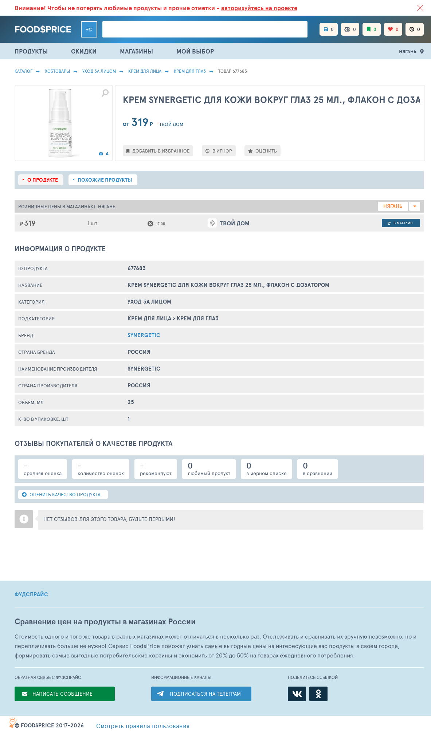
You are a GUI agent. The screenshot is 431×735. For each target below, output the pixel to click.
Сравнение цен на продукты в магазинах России (105, 621)
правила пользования (142, 725)
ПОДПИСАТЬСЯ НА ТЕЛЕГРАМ (205, 693)
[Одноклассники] (318, 694)
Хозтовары (57, 71)
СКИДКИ (84, 51)
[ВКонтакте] (297, 694)
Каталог (23, 71)
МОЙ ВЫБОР (195, 51)
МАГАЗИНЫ (136, 51)
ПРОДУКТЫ (31, 51)
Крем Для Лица (144, 71)
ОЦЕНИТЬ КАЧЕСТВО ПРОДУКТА (61, 494)
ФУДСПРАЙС (31, 594)
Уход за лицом (99, 71)
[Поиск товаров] (204, 29)
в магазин (400, 222)
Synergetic (144, 335)
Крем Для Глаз (190, 71)
